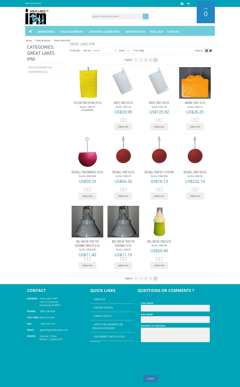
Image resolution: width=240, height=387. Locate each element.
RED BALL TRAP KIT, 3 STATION (159, 172)
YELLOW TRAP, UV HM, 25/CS (88, 103)
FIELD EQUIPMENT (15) (40, 67)
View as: (199, 50)
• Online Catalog (102, 308)
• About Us (98, 299)
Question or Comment (175, 325)
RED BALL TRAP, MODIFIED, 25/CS (87, 172)
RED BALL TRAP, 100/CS (195, 172)
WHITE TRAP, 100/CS (159, 103)
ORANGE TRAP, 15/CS (195, 103)
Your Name (175, 303)
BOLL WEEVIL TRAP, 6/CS (159, 241)
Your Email (175, 314)
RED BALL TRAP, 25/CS (123, 172)
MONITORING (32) (38, 71)
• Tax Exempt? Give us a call (108, 337)
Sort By (87, 50)
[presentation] (165, 351)
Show (122, 50)
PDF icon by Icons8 (95, 341)
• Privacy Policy (102, 316)
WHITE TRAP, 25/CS (123, 103)
